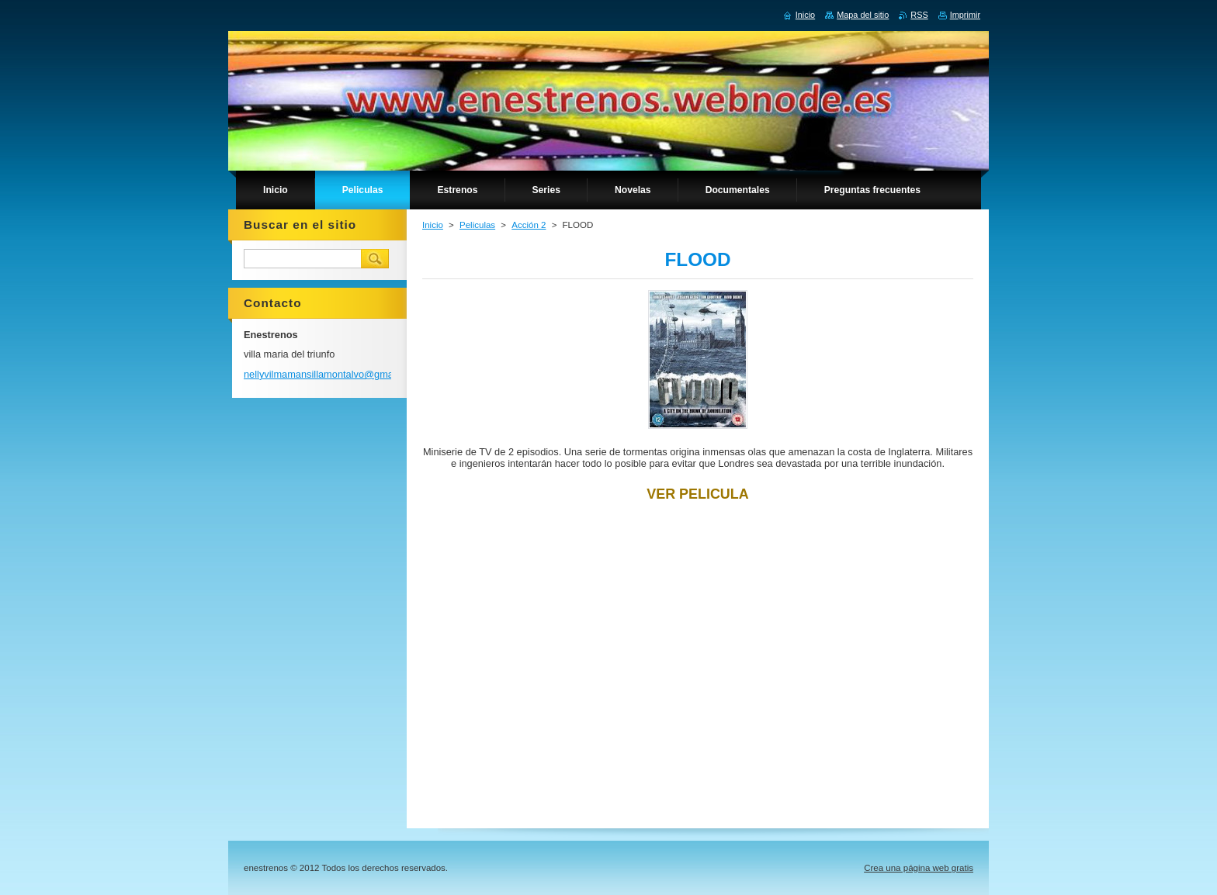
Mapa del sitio (863, 14)
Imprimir (965, 14)
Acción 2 (528, 225)
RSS (918, 14)
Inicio (432, 225)
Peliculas (477, 225)
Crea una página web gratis (918, 868)
